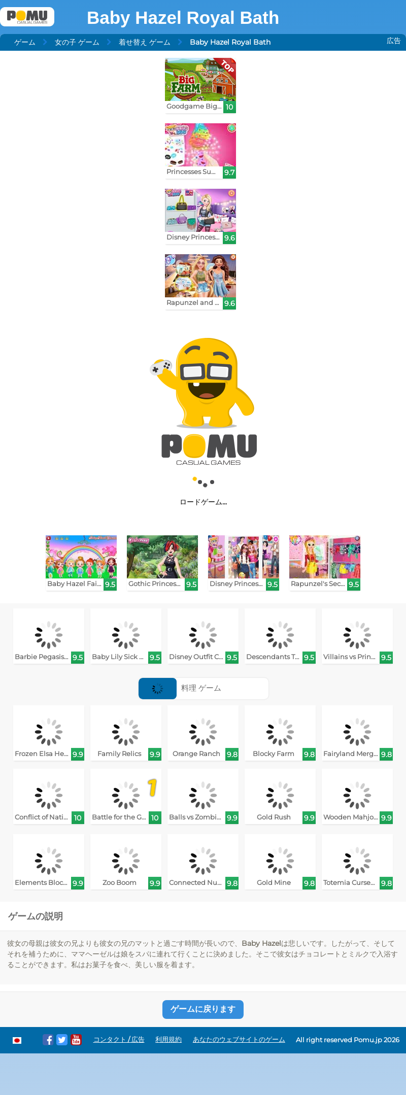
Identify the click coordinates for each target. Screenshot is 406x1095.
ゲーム (25, 42)
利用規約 (168, 1039)
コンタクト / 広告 (119, 1039)
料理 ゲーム (180, 688)
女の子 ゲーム (77, 42)
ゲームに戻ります (203, 1009)
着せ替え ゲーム (145, 42)
